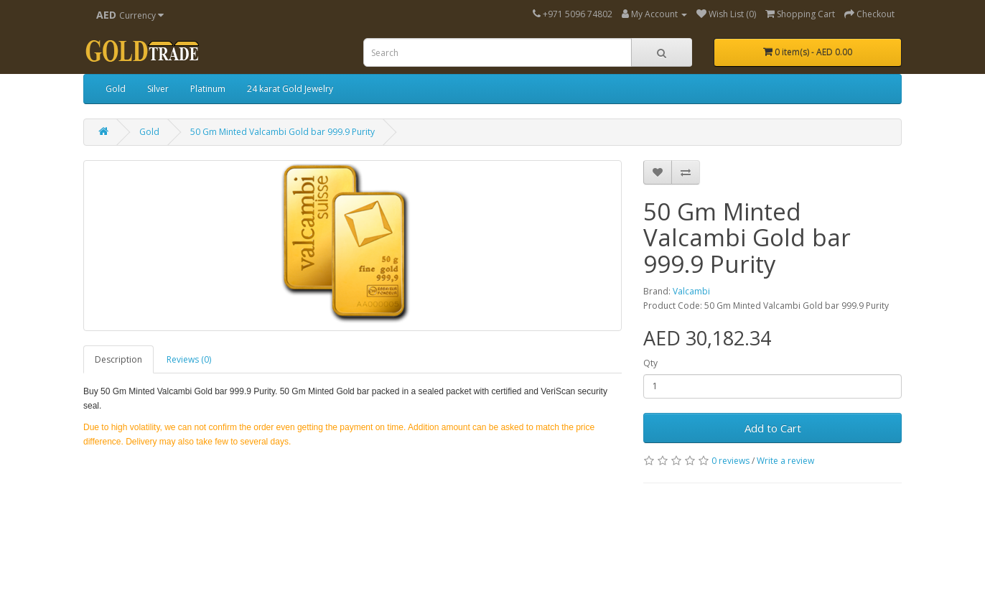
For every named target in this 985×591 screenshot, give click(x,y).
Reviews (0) (189, 359)
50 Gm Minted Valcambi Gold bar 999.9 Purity (282, 132)
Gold (116, 89)
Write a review (785, 461)
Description (118, 359)
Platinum (207, 89)
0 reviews (730, 461)
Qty (650, 363)
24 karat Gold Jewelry (290, 89)
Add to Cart (772, 428)
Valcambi (691, 291)
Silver (158, 89)
